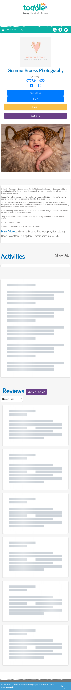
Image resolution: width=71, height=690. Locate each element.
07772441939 (35, 80)
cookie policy (9, 687)
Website (35, 115)
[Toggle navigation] (2, 30)
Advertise (11, 29)
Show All (62, 255)
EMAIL (35, 107)
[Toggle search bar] (22, 29)
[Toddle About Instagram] (55, 29)
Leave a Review (36, 391)
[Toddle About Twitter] (66, 29)
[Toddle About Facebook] (60, 29)
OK (61, 685)
